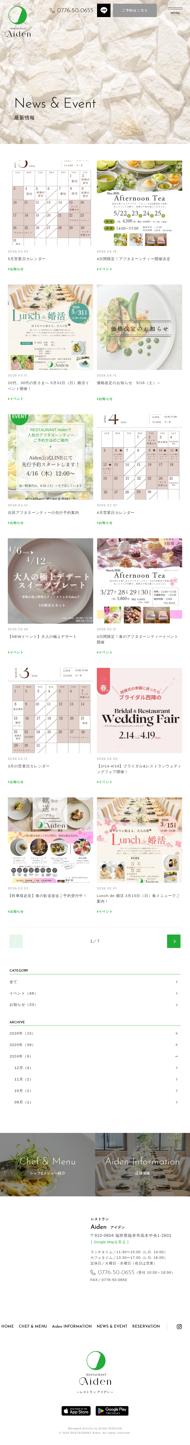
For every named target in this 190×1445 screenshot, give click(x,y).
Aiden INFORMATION (72, 1327)
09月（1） (23, 1102)
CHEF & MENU (33, 1327)
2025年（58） (23, 1045)
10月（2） (23, 1091)
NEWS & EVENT (112, 1327)
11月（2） (23, 1079)
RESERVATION (146, 1327)
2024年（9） (21, 1056)
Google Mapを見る (110, 1242)
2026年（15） (23, 1033)
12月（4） (23, 1068)
